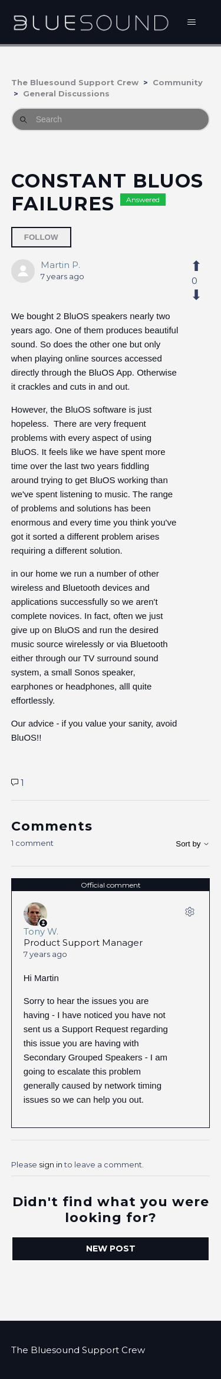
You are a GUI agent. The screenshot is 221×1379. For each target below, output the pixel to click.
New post (111, 1248)
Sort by (193, 843)
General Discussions (66, 93)
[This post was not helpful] (194, 295)
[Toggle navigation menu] (191, 22)
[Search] (110, 119)
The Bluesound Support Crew (74, 82)
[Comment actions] (189, 914)
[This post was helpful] (194, 266)
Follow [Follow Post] (41, 237)
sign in (50, 1164)
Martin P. (60, 264)
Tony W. (41, 931)
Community (178, 82)
